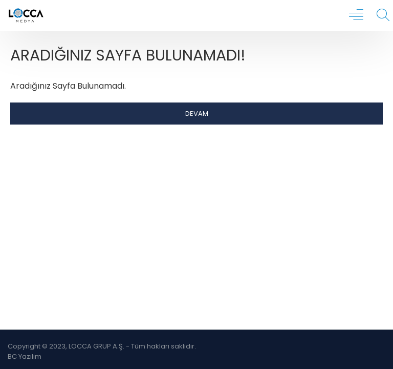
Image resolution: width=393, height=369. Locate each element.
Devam (196, 113)
